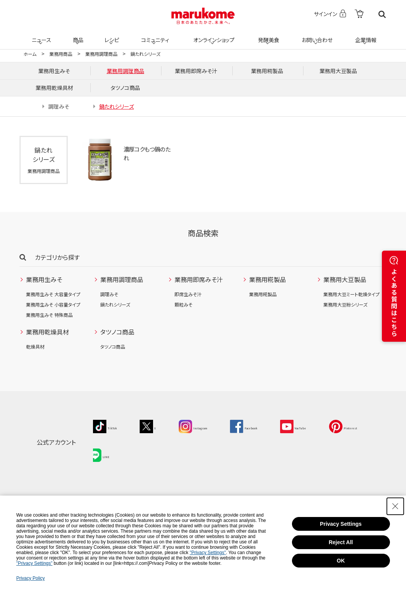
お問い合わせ (315, 35)
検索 (382, 14)
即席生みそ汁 (188, 294)
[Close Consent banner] (395, 506)
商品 (77, 35)
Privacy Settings (341, 524)
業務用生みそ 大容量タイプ (53, 294)
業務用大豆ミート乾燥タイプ (351, 294)
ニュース (40, 35)
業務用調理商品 (101, 54)
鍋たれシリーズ (115, 304)
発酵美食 (267, 35)
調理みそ (109, 294)
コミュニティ (154, 35)
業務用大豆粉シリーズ (345, 304)
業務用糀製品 (263, 294)
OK (341, 561)
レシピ (111, 35)
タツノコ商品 (112, 346)
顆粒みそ (183, 304)
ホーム (29, 54)
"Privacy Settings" (208, 552)
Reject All (341, 542)
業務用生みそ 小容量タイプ (53, 304)
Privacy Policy (30, 578)
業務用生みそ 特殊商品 (49, 314)
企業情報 (364, 35)
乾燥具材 (35, 346)
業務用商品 (60, 54)
